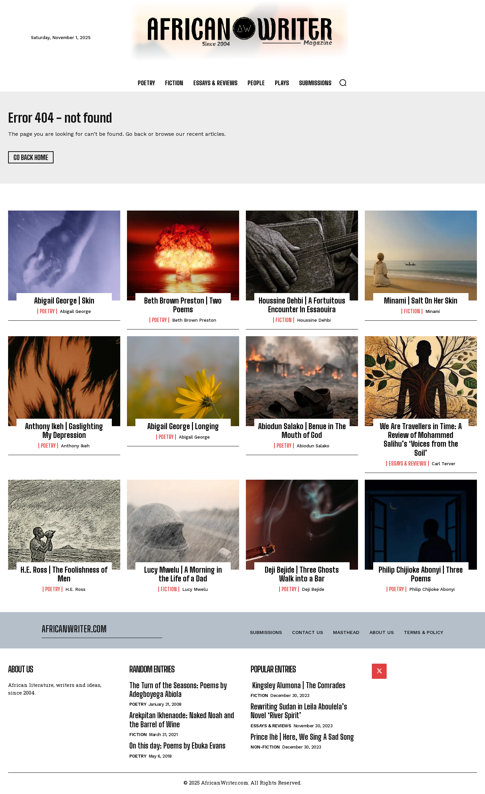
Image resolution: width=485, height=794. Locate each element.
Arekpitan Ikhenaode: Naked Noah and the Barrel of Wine (181, 722)
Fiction (284, 322)
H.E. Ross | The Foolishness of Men (64, 576)
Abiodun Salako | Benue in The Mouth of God (302, 432)
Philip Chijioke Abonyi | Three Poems (421, 576)
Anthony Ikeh (75, 447)
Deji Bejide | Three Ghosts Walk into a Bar (302, 576)
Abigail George (75, 313)
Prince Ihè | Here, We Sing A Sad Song (302, 738)
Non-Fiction (265, 748)
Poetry (47, 313)
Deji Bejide (313, 591)
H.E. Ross (75, 591)
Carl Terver (443, 465)
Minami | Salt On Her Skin (420, 302)
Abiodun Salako (313, 447)
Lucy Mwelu (195, 591)
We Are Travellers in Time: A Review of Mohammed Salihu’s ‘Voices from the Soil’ (421, 441)
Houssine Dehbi (314, 322)
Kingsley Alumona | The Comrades (298, 687)
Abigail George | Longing (183, 428)
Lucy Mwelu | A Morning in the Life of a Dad (183, 576)
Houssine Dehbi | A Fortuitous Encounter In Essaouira (302, 307)
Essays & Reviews (407, 465)
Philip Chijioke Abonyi (432, 591)
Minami (432, 313)
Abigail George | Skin (64, 302)
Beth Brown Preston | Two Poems (183, 307)
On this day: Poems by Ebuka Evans (177, 747)
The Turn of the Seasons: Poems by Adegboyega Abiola (178, 691)
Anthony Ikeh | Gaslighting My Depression (64, 432)
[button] (343, 82)
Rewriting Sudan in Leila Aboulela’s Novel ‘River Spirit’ (299, 713)
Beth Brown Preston (194, 322)
